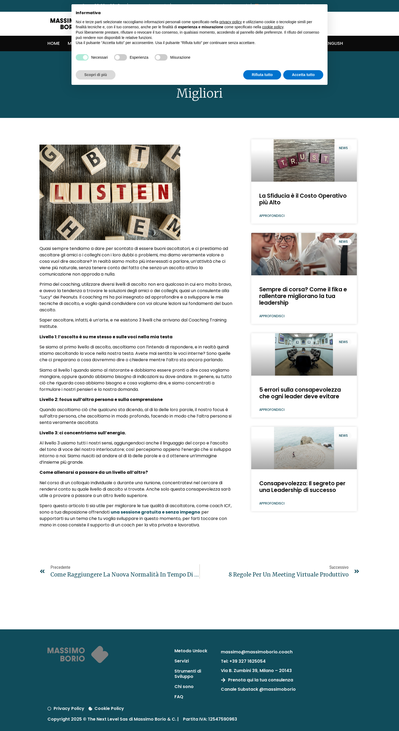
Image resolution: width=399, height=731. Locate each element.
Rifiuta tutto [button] (262, 75)
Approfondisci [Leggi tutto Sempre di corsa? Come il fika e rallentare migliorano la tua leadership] (272, 316)
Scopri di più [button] (95, 75)
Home (53, 43)
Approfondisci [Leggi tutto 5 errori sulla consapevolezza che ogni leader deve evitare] (272, 409)
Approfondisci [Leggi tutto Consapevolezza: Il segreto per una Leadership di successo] (272, 503)
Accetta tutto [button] (303, 75)
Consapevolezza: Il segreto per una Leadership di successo (302, 486)
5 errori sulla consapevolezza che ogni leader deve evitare (300, 393)
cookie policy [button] (272, 27)
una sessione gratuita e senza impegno (155, 512)
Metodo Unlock (190, 651)
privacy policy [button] (231, 22)
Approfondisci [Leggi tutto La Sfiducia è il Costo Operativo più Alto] (272, 215)
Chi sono (184, 687)
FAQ (178, 697)
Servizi (181, 661)
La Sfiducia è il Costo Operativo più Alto (303, 199)
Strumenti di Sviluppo (187, 674)
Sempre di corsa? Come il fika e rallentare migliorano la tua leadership (303, 296)
